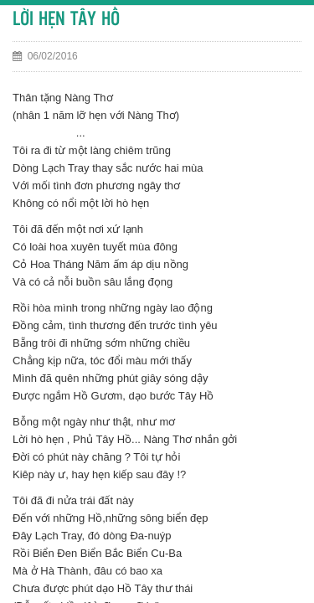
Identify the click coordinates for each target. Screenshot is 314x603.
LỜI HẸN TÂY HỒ (66, 19)
